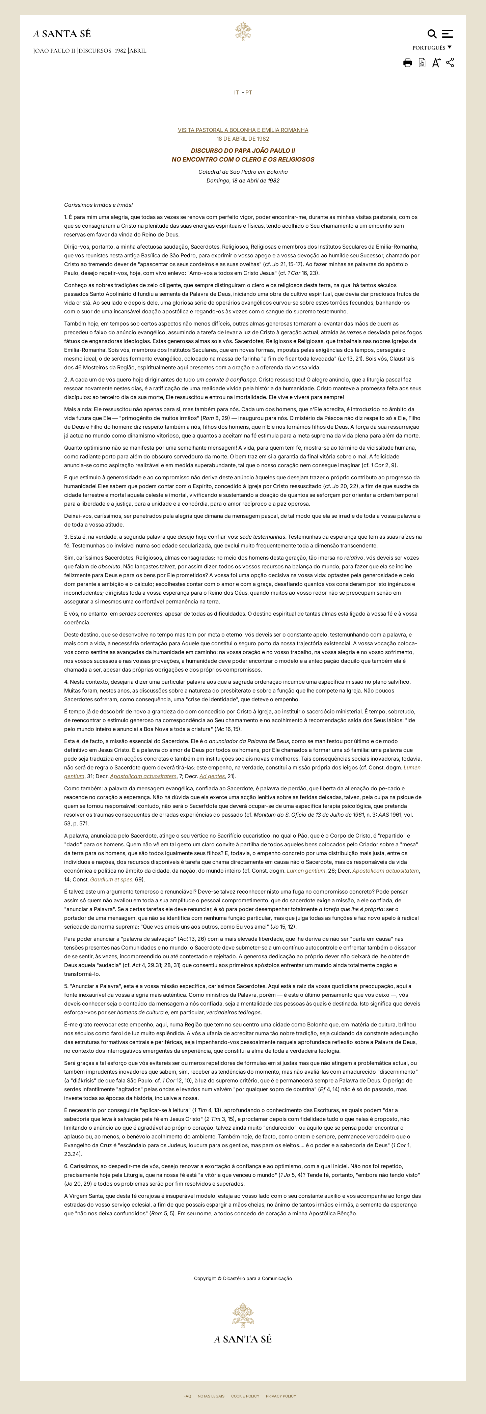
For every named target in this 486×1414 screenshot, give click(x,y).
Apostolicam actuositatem (143, 776)
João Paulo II (55, 50)
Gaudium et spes (111, 879)
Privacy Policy (281, 1396)
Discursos (96, 50)
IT (236, 92)
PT (248, 92)
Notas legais (211, 1396)
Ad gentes (212, 776)
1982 (121, 50)
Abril (137, 50)
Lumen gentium (306, 870)
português (429, 50)
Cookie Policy (245, 1396)
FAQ (187, 1396)
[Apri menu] (446, 33)
